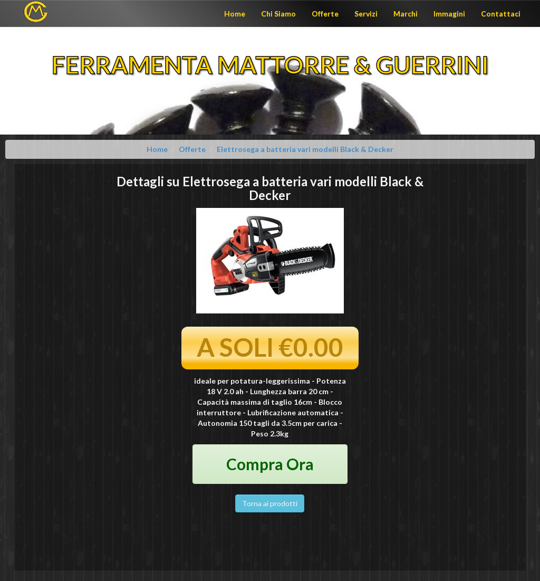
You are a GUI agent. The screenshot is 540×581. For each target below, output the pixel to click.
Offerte (325, 13)
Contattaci (500, 13)
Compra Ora (270, 463)
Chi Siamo (278, 13)
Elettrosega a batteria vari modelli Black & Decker (305, 149)
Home (234, 13)
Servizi (366, 13)
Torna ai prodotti (269, 503)
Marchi (405, 13)
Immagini (449, 13)
